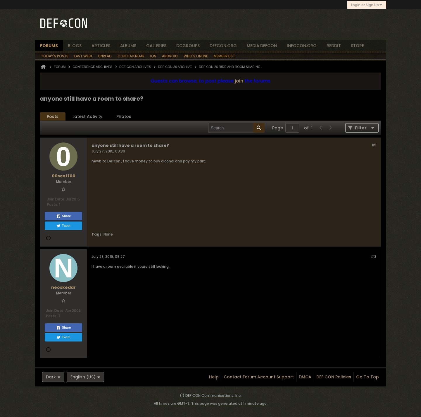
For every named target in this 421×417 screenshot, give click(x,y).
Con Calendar (131, 56)
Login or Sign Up (366, 4)
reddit (334, 46)
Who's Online (196, 56)
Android (170, 56)
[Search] (236, 128)
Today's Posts (54, 56)
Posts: (52, 204)
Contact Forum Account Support (259, 377)
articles (101, 46)
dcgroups (188, 46)
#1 (374, 145)
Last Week (83, 56)
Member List (224, 56)
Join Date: (56, 199)
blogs (75, 46)
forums (49, 46)
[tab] (52, 116)
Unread (105, 56)
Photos (123, 116)
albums (128, 46)
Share (63, 216)
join (239, 81)
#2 (373, 256)
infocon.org (302, 46)
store (357, 46)
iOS (153, 56)
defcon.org (223, 46)
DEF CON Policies (333, 377)
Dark (53, 377)
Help (214, 377)
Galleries (156, 46)
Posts (52, 116)
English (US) (85, 377)
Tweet (63, 226)
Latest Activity (87, 116)
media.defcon (262, 46)
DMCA (305, 377)
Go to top (367, 377)
